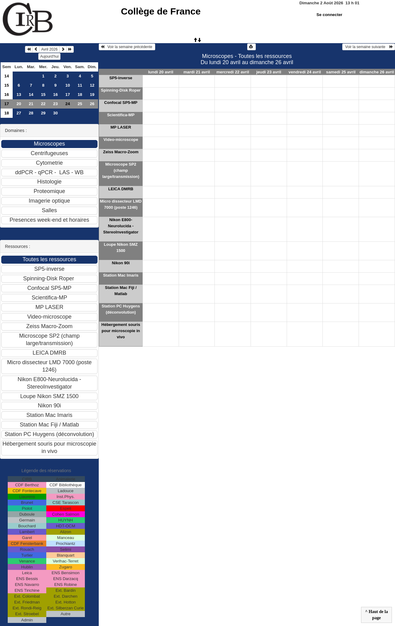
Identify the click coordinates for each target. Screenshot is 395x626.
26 (92, 103)
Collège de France (161, 11)
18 (79, 94)
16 (6, 94)
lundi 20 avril (160, 72)
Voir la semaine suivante (368, 47)
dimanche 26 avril (377, 72)
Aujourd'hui (49, 56)
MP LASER (120, 127)
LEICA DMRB (120, 189)
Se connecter (330, 14)
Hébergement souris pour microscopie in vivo (121, 330)
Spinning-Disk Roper (121, 90)
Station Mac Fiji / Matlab (121, 290)
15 (6, 85)
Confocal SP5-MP (121, 102)
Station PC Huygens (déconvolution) (121, 309)
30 (55, 113)
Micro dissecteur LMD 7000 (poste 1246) (121, 204)
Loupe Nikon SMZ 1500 (121, 247)
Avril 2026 (49, 49)
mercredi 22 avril (232, 72)
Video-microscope (120, 139)
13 (19, 94)
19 (92, 94)
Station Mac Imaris (121, 275)
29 (43, 113)
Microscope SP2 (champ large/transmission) (120, 170)
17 (67, 94)
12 (92, 85)
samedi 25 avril (341, 72)
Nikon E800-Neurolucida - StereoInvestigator (120, 225)
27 (19, 113)
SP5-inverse (120, 78)
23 (55, 103)
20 (19, 103)
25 (79, 103)
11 (79, 85)
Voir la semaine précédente (127, 47)
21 (31, 103)
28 (31, 113)
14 (6, 76)
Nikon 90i (121, 263)
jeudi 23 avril (268, 72)
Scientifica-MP (121, 115)
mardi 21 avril (196, 72)
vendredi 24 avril (305, 72)
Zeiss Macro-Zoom (121, 152)
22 (43, 103)
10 (67, 85)
